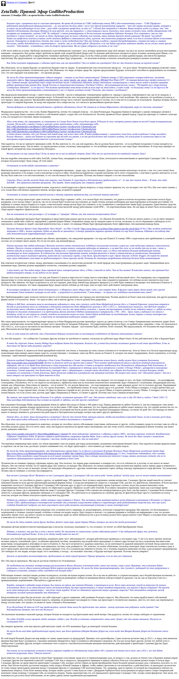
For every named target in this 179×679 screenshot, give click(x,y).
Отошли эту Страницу (16, 2)
